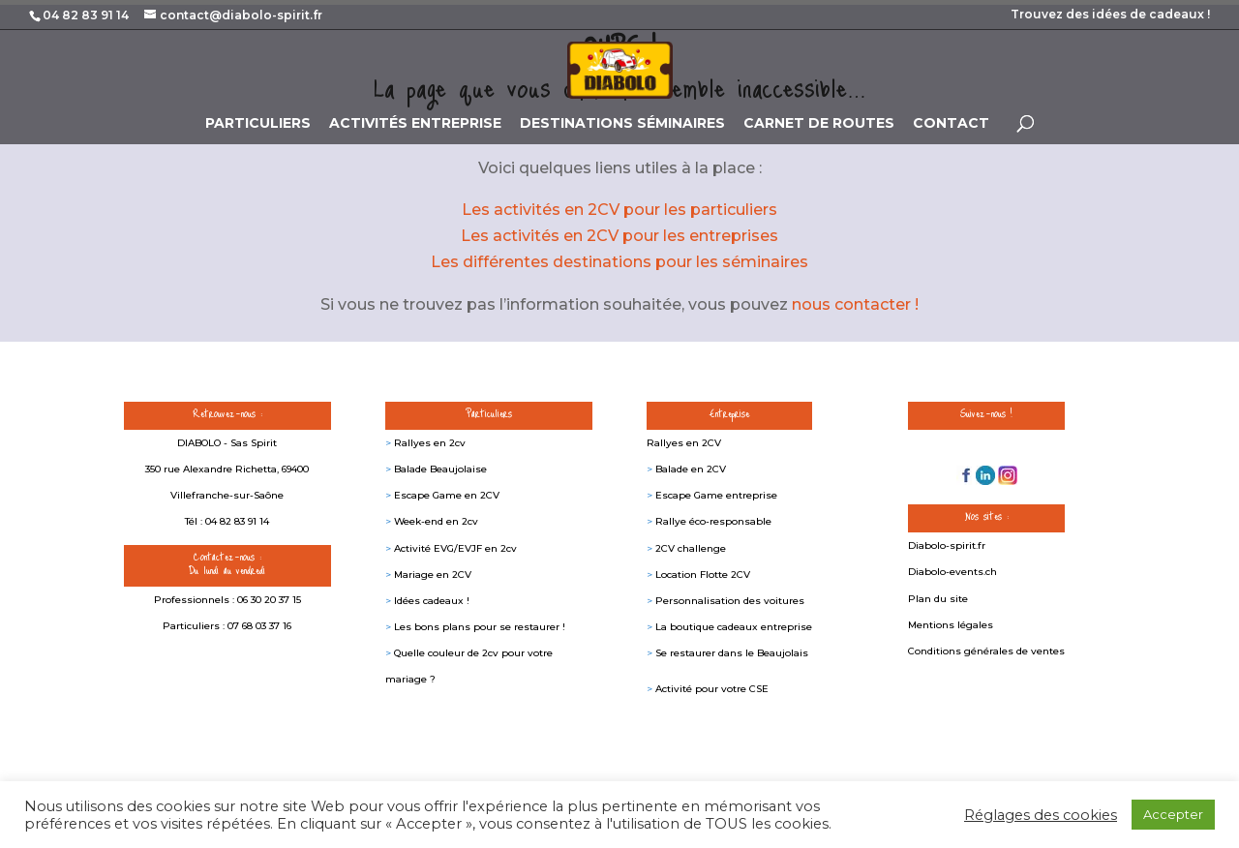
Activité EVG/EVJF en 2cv (455, 548)
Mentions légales (950, 625)
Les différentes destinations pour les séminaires (619, 262)
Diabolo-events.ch (952, 571)
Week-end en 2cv (436, 521)
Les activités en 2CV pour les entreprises (619, 236)
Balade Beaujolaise (440, 469)
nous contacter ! (855, 304)
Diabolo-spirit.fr (946, 545)
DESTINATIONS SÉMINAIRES (622, 124)
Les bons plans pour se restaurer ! (479, 627)
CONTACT (951, 124)
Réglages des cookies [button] (1040, 815)
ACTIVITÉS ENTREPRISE (415, 124)
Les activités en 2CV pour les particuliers (619, 209)
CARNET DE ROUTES (818, 124)
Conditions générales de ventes (986, 651)
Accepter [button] (1173, 814)
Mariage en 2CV (432, 574)
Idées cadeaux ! (431, 600)
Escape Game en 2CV (446, 495)
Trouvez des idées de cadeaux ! (1110, 15)
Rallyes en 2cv (430, 443)
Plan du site (938, 598)
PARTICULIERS (258, 124)
